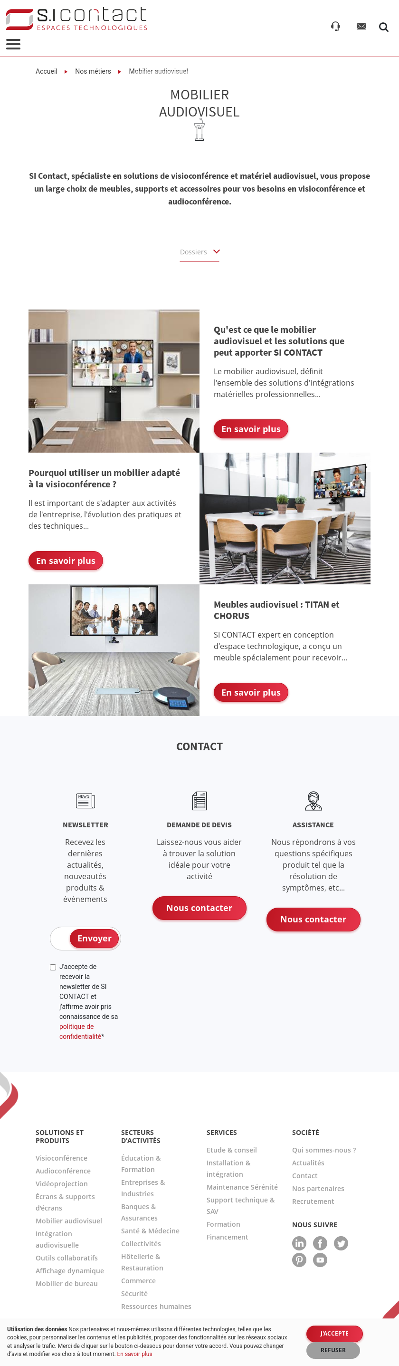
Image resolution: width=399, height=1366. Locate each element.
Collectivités (141, 1243)
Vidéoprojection (62, 1183)
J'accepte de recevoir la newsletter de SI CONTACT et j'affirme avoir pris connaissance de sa (88, 1001)
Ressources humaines (156, 1306)
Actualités (308, 1162)
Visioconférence (61, 1158)
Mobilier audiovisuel (69, 1220)
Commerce (138, 1280)
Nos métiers (92, 71)
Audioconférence (63, 1170)
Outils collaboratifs (67, 1257)
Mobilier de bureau (67, 1283)
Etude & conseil (232, 1149)
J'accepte (335, 1333)
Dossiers (194, 251)
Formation (223, 1224)
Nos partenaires (318, 1188)
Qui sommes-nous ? (324, 1149)
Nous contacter (199, 907)
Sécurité (134, 1293)
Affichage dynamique (70, 1270)
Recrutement (313, 1201)
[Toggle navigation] (13, 45)
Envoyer (94, 938)
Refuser (333, 1350)
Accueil (46, 71)
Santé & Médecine (150, 1230)
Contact (305, 1175)
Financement (227, 1236)
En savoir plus (134, 1354)
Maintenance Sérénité (242, 1187)
